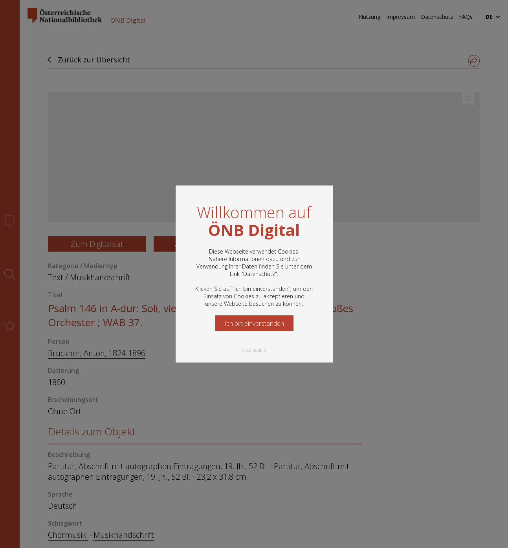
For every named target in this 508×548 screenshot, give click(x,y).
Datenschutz (259, 274)
